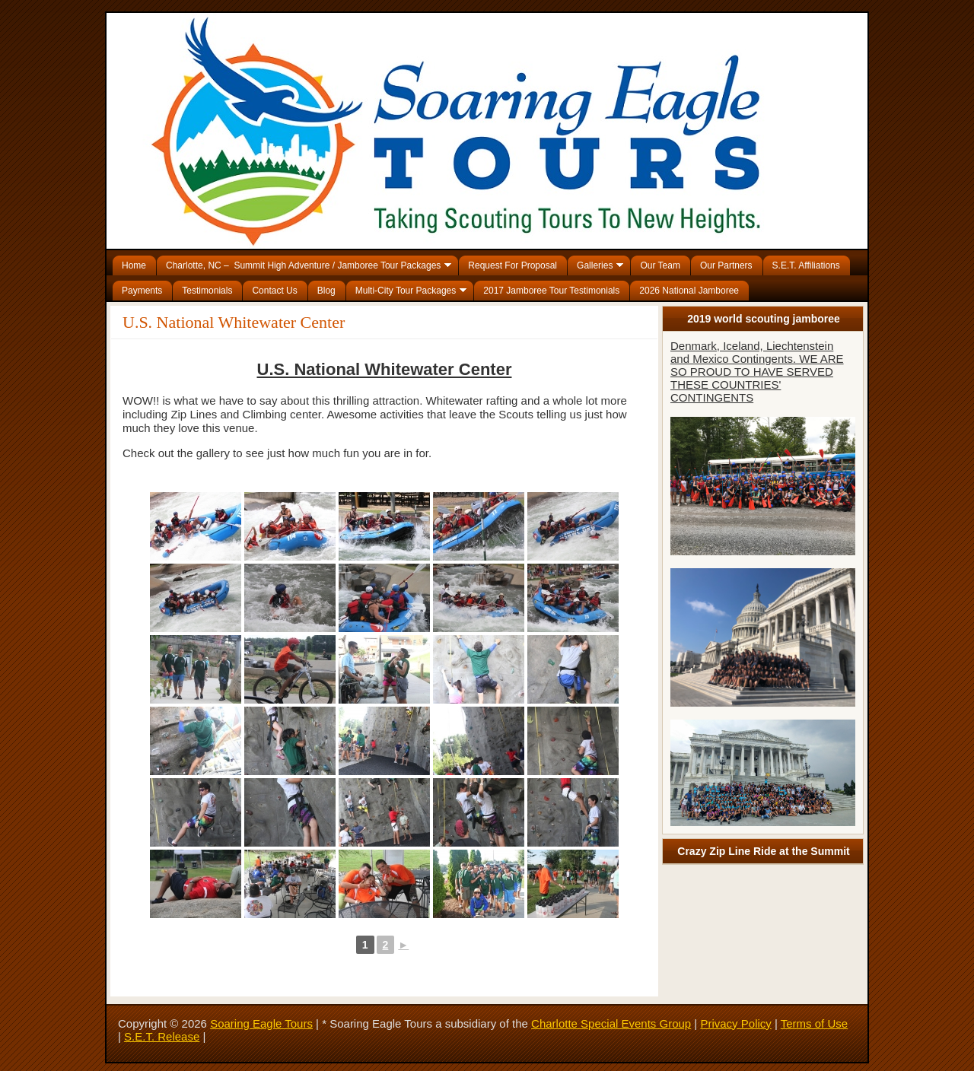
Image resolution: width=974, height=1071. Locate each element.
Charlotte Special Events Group (611, 1023)
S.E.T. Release (161, 1036)
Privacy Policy (735, 1023)
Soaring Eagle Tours (261, 1023)
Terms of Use (814, 1023)
